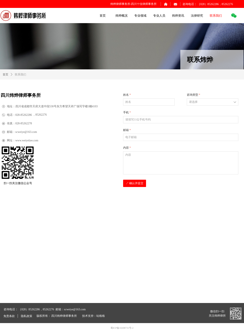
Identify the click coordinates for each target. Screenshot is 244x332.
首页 (5, 74)
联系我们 (20, 74)
